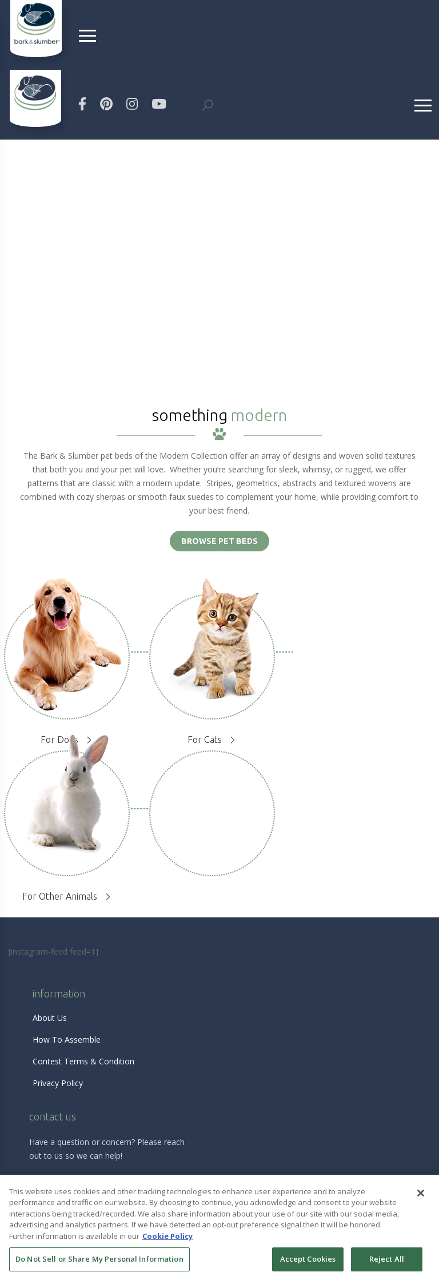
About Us (50, 1017)
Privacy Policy (58, 1083)
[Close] (420, 1193)
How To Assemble (67, 1039)
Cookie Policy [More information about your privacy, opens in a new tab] (167, 1236)
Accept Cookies (308, 1259)
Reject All (386, 1259)
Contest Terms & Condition (83, 1061)
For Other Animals (59, 896)
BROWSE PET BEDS (219, 541)
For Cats (204, 739)
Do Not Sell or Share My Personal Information (99, 1259)
